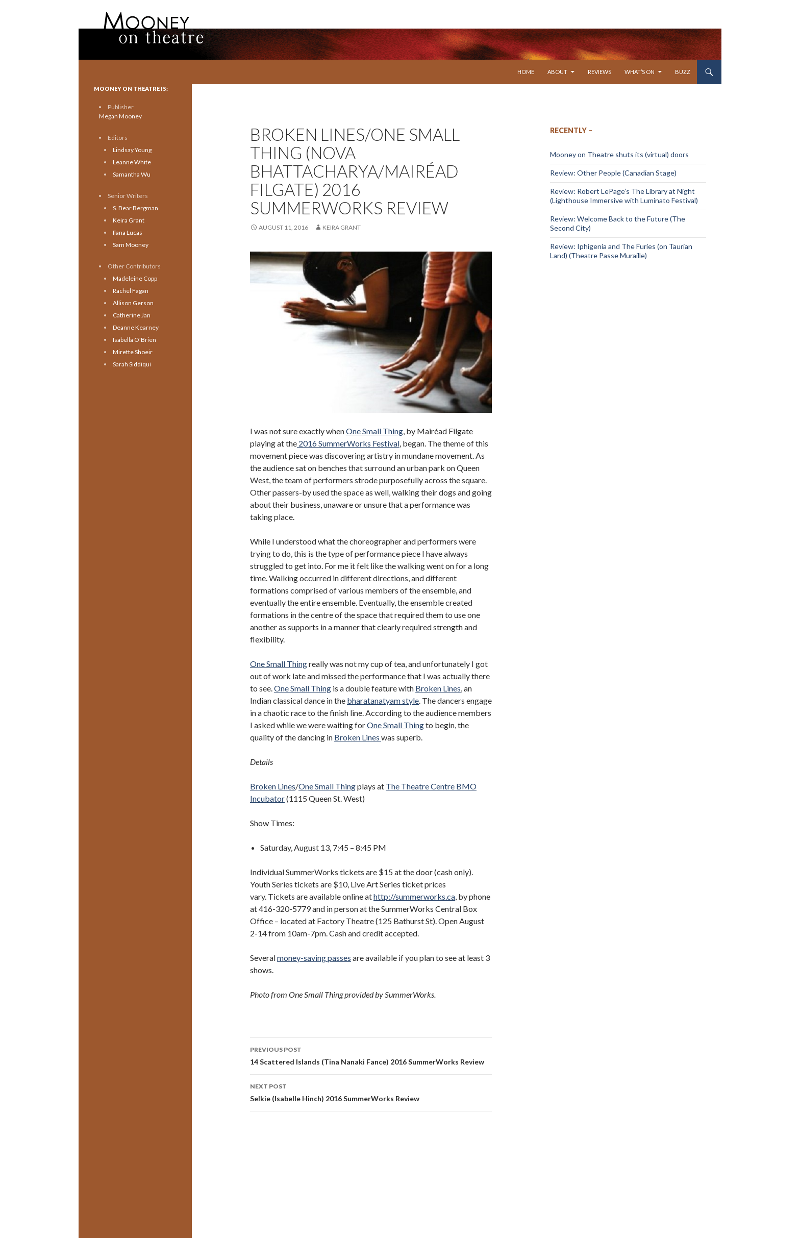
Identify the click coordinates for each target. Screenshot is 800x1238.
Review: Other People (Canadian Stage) (613, 172)
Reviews (599, 71)
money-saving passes (314, 957)
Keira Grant (341, 227)
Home (525, 71)
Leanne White (132, 162)
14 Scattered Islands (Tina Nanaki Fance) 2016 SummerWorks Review (371, 1055)
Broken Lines (438, 688)
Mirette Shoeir (133, 352)
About (557, 71)
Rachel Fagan (130, 290)
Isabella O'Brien (134, 339)
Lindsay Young (132, 150)
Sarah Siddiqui (132, 364)
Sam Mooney (130, 245)
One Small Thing (374, 431)
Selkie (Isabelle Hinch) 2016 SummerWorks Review (371, 1091)
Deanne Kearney (136, 327)
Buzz (682, 71)
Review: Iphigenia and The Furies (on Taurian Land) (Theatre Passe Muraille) (621, 251)
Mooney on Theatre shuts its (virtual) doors (619, 154)
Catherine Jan (132, 315)
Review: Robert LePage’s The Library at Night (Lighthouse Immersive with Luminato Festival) (624, 196)
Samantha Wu (132, 174)
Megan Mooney (120, 116)
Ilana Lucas (127, 232)
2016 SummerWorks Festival (348, 443)
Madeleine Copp (135, 278)
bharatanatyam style (383, 700)
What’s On (639, 71)
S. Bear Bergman (135, 208)
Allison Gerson (133, 303)
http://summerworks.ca (414, 896)
